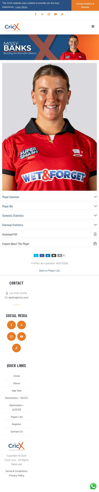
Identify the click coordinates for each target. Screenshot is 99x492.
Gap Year (17, 390)
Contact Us (16, 431)
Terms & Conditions (16, 471)
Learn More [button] (21, 7)
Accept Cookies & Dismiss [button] (85, 5)
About (16, 383)
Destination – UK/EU (16, 397)
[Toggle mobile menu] (93, 26)
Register (16, 424)
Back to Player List (49, 270)
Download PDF (9, 234)
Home (16, 375)
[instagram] (11, 336)
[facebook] (11, 325)
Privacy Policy (16, 475)
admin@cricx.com (18, 297)
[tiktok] (16, 348)
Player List (17, 416)
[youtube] (21, 336)
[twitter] (21, 325)
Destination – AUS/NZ (16, 407)
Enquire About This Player (15, 243)
